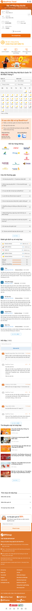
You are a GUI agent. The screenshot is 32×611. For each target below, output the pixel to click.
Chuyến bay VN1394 (8, 326)
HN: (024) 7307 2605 (6, 136)
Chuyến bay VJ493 (8, 283)
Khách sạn (3, 572)
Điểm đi (7, 11)
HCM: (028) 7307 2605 (6, 137)
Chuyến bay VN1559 (8, 269)
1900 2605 (5, 135)
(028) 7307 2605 (5, 546)
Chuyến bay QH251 (8, 313)
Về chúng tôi (19, 570)
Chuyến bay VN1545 (8, 298)
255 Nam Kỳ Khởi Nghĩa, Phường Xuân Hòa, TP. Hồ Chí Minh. (15, 544)
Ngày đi (7, 21)
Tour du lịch (3, 575)
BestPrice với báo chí (21, 582)
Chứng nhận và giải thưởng (23, 585)
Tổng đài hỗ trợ (5, 132)
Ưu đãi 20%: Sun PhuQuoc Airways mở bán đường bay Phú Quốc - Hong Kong (21, 455)
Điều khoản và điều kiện (22, 577)
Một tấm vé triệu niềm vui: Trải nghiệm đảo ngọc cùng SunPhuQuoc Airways (21, 472)
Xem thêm (16, 235)
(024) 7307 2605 (11, 551)
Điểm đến (8, 16)
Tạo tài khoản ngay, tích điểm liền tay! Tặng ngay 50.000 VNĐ (21, 446)
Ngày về (22, 21)
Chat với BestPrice (22, 132)
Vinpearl (3, 577)
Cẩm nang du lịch (20, 587)
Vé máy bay (3, 570)
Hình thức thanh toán (21, 580)
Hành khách (8, 26)
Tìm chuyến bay (16, 35)
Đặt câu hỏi (16, 348)
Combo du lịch (4, 580)
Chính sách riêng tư (21, 575)
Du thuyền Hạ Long (5, 582)
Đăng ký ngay (16, 528)
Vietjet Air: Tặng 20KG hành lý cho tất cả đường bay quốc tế (21, 463)
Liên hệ (18, 572)
